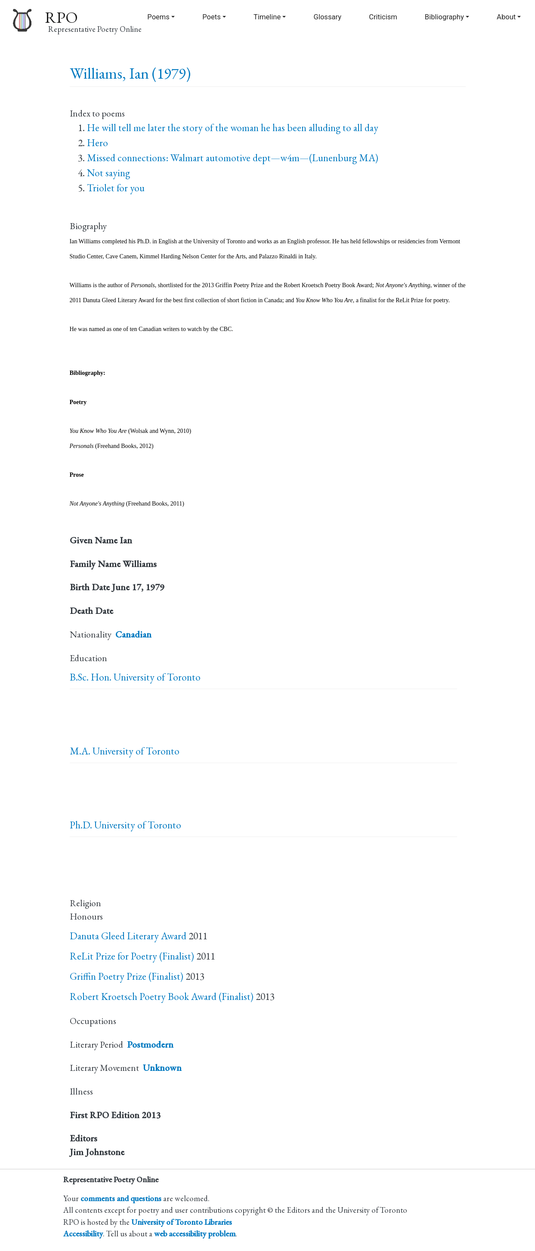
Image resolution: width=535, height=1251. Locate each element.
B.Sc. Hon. (90, 677)
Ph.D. (81, 825)
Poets (211, 17)
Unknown (162, 1067)
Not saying (108, 172)
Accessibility (83, 1233)
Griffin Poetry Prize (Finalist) (126, 976)
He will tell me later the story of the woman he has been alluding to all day (232, 127)
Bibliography (444, 17)
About (506, 17)
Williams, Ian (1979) (130, 73)
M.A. (80, 751)
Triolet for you (116, 187)
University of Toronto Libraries (181, 1222)
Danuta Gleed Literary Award (128, 935)
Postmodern (150, 1044)
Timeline (267, 17)
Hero (97, 142)
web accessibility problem (194, 1233)
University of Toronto (157, 677)
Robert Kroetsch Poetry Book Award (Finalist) (162, 996)
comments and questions (120, 1198)
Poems (158, 17)
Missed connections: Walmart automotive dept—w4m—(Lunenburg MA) (232, 157)
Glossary (327, 17)
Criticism (383, 17)
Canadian (133, 634)
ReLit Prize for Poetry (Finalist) (132, 956)
